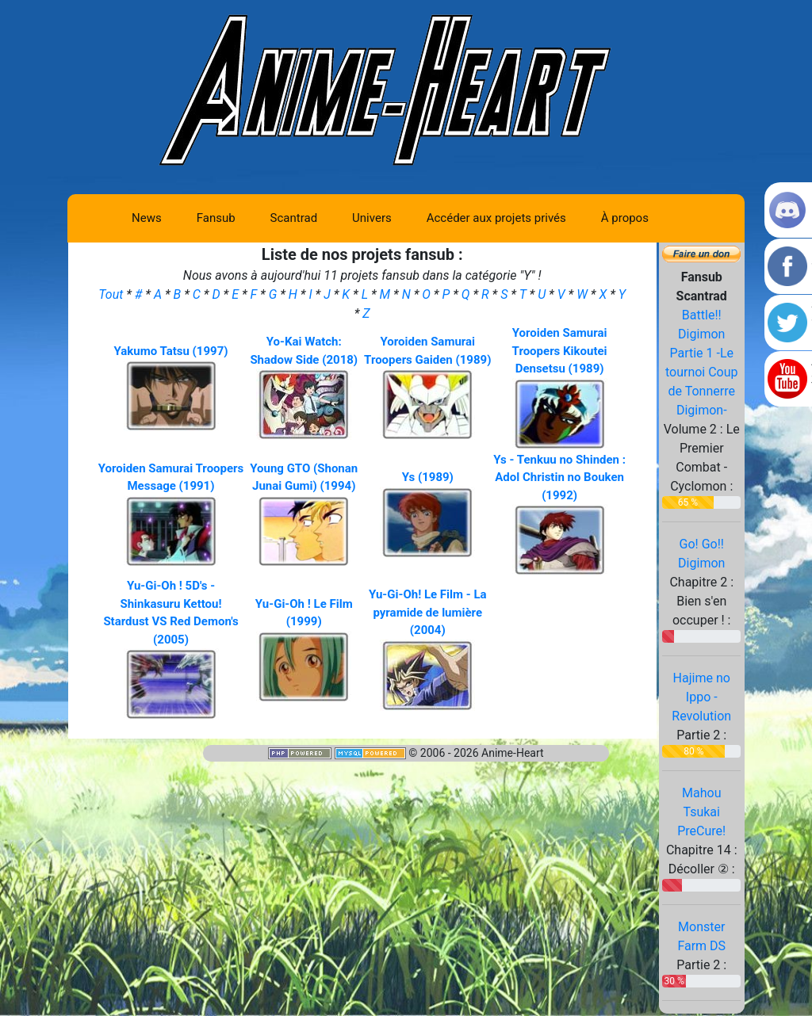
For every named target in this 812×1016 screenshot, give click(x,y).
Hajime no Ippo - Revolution (701, 697)
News (147, 218)
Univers (372, 218)
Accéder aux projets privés (496, 218)
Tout (112, 294)
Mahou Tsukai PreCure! (701, 811)
